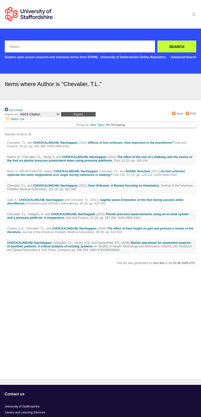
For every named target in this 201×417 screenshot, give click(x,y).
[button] (78, 114)
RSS (190, 113)
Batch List (14, 119)
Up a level (13, 110)
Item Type (97, 125)
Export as (11, 114)
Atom (177, 113)
